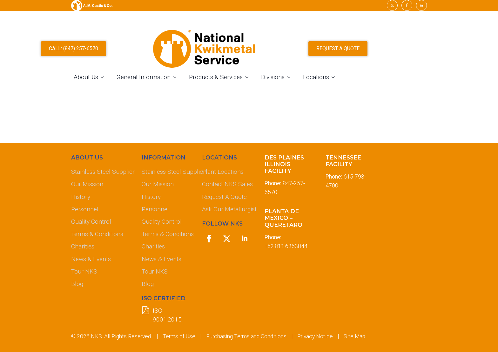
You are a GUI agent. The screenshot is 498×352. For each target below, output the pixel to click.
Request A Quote (224, 197)
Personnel (84, 209)
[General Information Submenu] (221, 79)
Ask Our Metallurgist (228, 209)
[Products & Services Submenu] (293, 79)
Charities (82, 246)
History (80, 197)
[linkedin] (421, 5)
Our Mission (87, 184)
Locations (361, 79)
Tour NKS (84, 271)
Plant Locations (223, 172)
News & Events (91, 259)
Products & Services (260, 79)
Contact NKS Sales (227, 184)
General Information (188, 79)
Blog (77, 284)
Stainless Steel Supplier (101, 172)
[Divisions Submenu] (335, 79)
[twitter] (392, 5)
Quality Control (91, 222)
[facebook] (406, 5)
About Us (130, 79)
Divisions (317, 79)
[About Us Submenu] (149, 79)
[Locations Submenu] (380, 79)
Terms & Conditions (97, 234)
